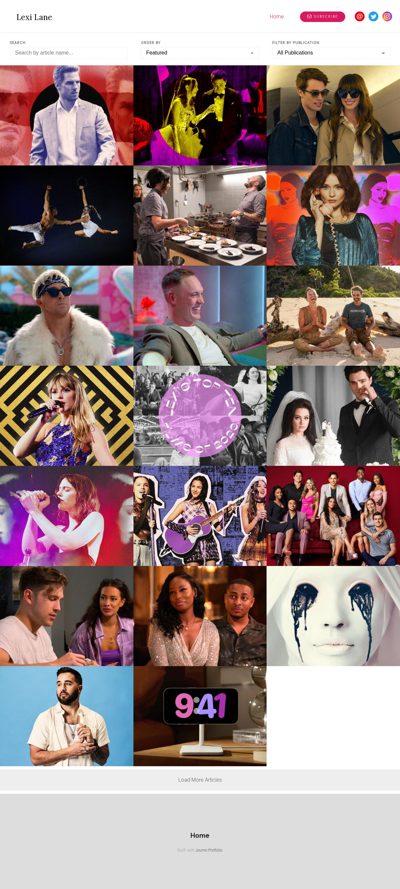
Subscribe (322, 16)
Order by (151, 43)
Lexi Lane (34, 17)
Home (277, 16)
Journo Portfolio (208, 850)
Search (18, 43)
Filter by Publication (295, 43)
